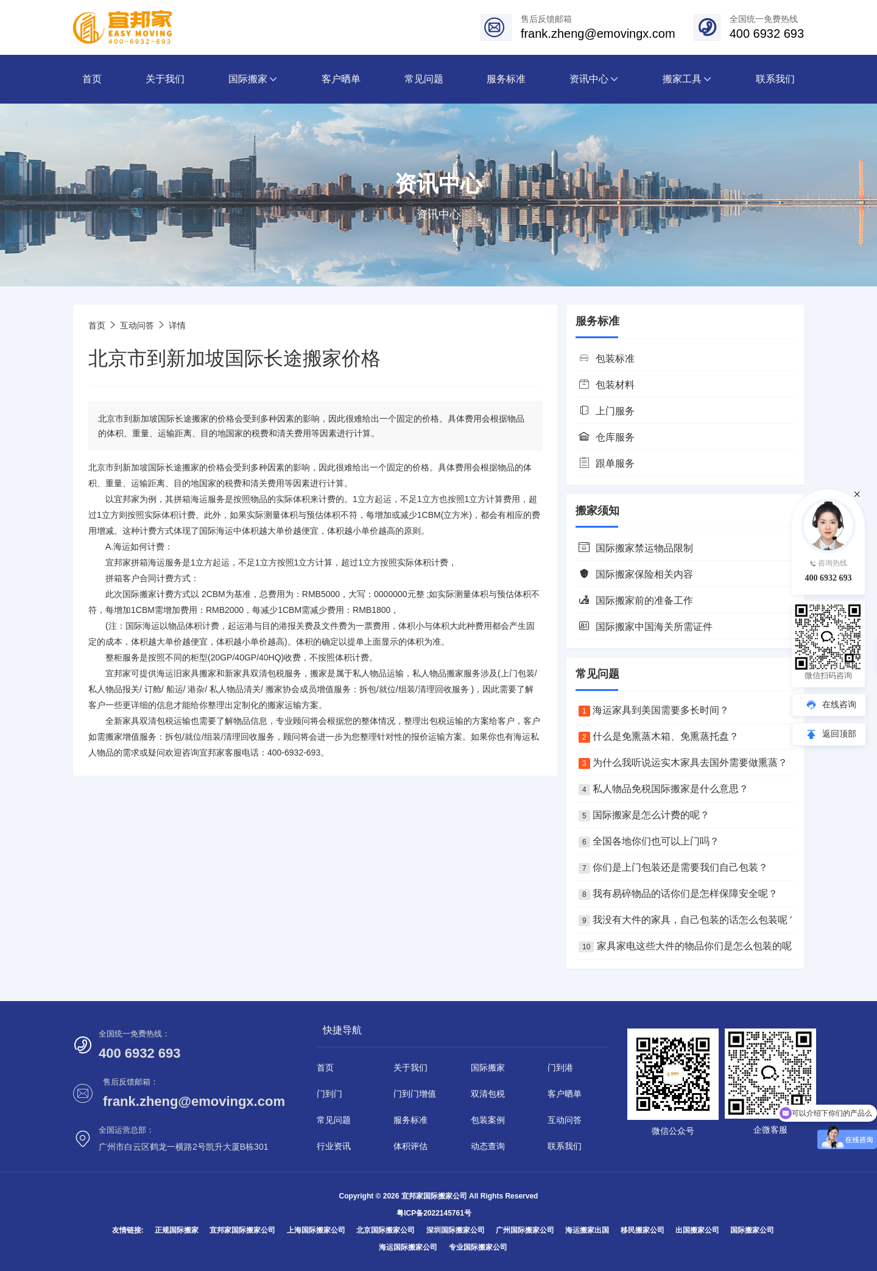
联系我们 (565, 1146)
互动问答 (137, 325)
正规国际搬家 (177, 1230)
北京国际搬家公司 (385, 1230)
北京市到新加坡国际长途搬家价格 (234, 358)
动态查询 (488, 1146)
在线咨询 (839, 704)
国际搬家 (139, 594)
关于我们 (410, 1067)
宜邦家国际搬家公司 (242, 1230)
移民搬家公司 (642, 1230)
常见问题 (334, 1120)
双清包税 (488, 1094)
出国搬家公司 (697, 1230)
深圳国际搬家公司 (455, 1230)
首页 (96, 325)
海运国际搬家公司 (408, 1247)
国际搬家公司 (752, 1230)
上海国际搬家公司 (316, 1230)
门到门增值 (414, 1094)
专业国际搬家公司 (478, 1247)
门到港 (560, 1067)
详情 (177, 325)
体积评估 (410, 1146)
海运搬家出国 (587, 1230)
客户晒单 (565, 1094)
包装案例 (488, 1120)
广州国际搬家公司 (525, 1230)
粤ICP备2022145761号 (433, 1213)
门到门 (329, 1094)
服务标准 (410, 1120)
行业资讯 (334, 1146)
